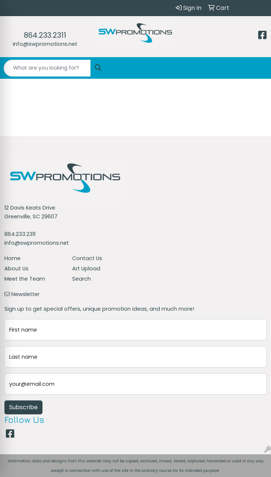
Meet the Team (24, 278)
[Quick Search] (47, 68)
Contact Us (87, 258)
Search (81, 278)
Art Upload (86, 268)
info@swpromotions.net (45, 44)
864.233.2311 (45, 35)
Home (12, 258)
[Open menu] (256, 68)
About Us (16, 268)
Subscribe (23, 407)
